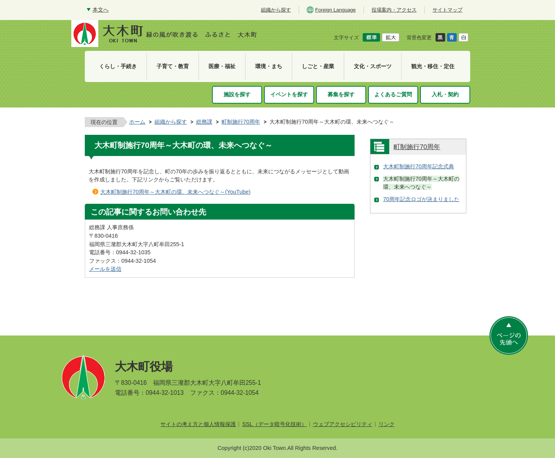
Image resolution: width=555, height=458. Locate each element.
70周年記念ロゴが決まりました (421, 199)
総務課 (204, 122)
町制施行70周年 (241, 122)
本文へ (100, 10)
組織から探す (171, 122)
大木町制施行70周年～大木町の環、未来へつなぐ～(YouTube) (175, 192)
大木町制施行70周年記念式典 (418, 166)
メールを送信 (105, 269)
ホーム (137, 122)
